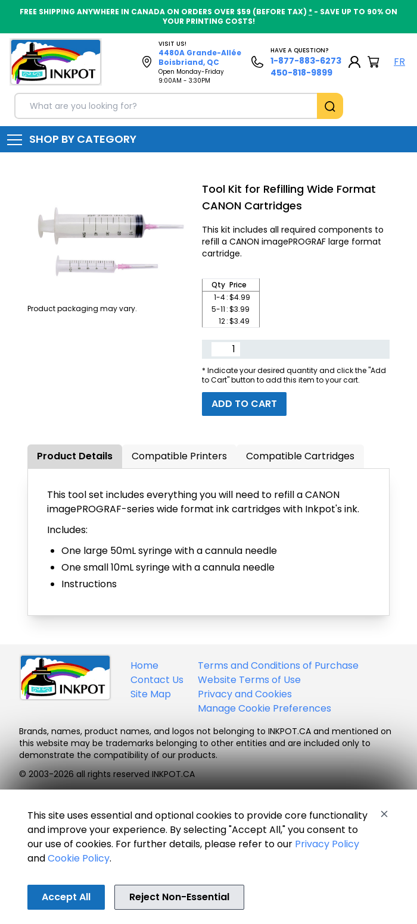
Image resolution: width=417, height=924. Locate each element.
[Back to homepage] (56, 62)
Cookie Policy (79, 858)
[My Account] (354, 62)
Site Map (150, 694)
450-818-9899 (301, 73)
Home (144, 665)
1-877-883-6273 (305, 61)
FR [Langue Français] (399, 61)
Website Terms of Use (249, 680)
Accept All (66, 897)
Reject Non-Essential (179, 897)
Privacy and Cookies (245, 694)
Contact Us (156, 680)
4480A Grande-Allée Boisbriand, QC (199, 57)
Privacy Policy (327, 844)
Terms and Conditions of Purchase (278, 665)
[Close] (384, 814)
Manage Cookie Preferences (264, 708)
